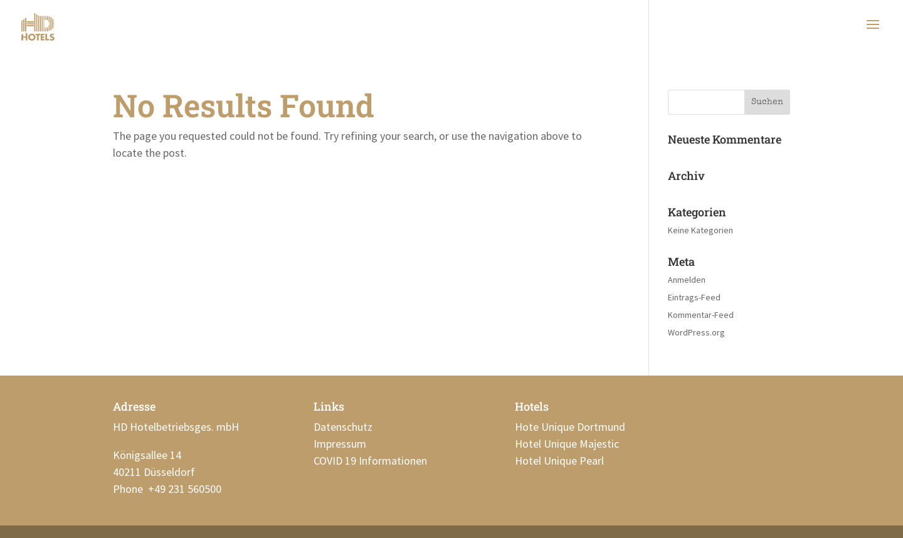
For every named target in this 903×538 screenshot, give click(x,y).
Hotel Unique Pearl (559, 460)
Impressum (340, 443)
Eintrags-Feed (694, 297)
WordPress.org (696, 332)
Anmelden (686, 279)
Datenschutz (343, 426)
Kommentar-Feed (701, 314)
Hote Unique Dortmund (570, 426)
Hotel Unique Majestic (567, 443)
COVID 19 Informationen (370, 460)
